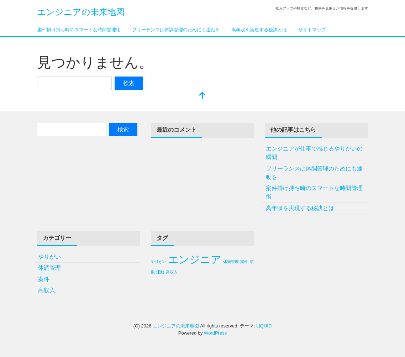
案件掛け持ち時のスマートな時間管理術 (79, 29)
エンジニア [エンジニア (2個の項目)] (194, 259)
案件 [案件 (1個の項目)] (244, 261)
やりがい (49, 257)
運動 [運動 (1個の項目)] (160, 272)
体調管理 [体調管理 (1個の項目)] (231, 261)
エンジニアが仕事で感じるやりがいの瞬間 (314, 153)
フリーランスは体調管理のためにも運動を (176, 29)
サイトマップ (312, 29)
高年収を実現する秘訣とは (259, 29)
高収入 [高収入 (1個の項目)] (172, 272)
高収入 (46, 290)
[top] (202, 96)
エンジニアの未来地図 (81, 12)
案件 (43, 279)
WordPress (215, 333)
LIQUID (264, 326)
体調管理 (49, 268)
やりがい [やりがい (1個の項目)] (159, 261)
